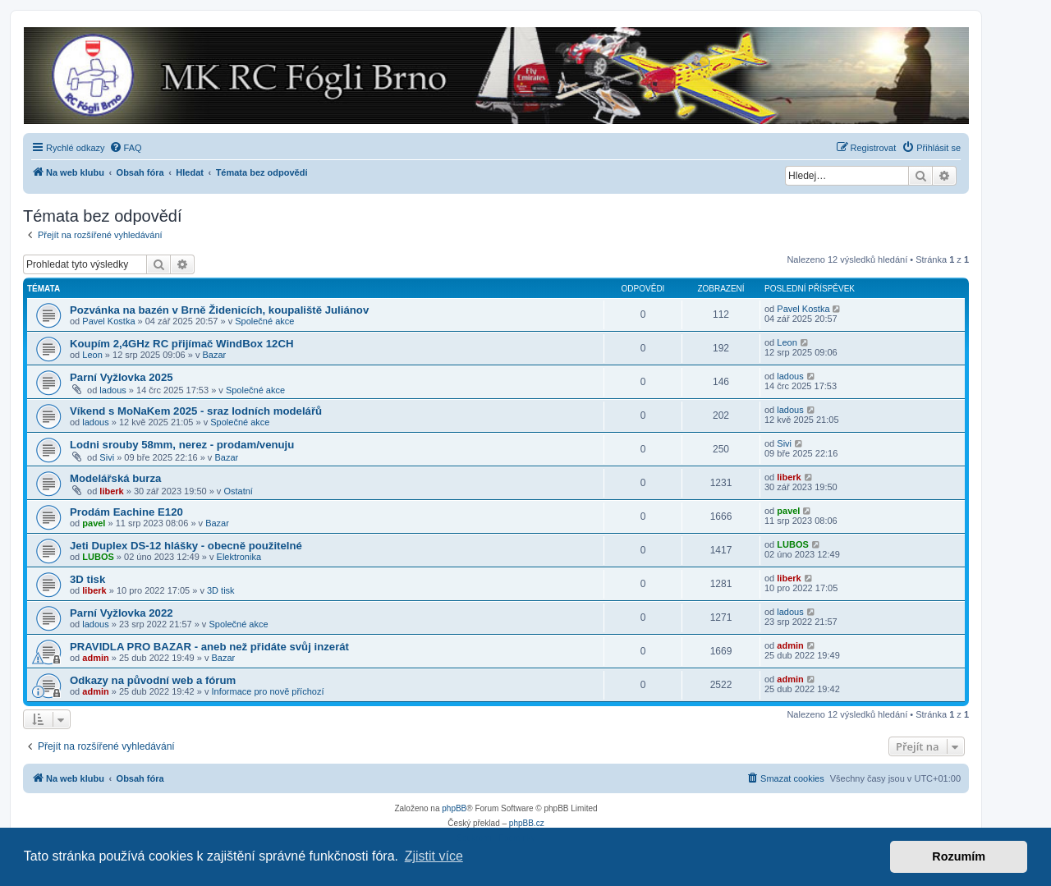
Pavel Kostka (108, 321)
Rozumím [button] (958, 856)
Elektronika (239, 557)
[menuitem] (125, 148)
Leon (92, 355)
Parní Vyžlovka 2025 (121, 377)
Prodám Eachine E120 (126, 512)
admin (95, 658)
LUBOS (98, 557)
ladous (112, 390)
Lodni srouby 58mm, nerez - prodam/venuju (182, 444)
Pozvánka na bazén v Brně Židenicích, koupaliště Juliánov (219, 310)
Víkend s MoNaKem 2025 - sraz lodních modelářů (196, 411)
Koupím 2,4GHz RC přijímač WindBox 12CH (181, 343)
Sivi (106, 457)
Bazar (215, 355)
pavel (93, 523)
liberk (111, 491)
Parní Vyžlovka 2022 (121, 613)
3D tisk (87, 579)
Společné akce (264, 321)
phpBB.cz (526, 823)
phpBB (454, 808)
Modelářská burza (115, 478)
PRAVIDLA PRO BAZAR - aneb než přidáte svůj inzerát (209, 646)
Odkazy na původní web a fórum (153, 680)
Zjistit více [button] (434, 856)
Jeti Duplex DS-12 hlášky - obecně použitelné (186, 545)
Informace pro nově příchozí (268, 691)
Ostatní (237, 491)
